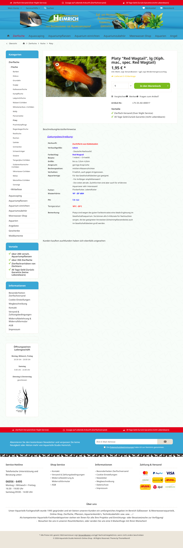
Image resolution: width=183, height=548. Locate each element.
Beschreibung (50, 129)
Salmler (15, 142)
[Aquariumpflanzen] (59, 36)
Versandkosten (84, 535)
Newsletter (102, 477)
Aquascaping (15, 195)
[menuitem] (167, 8)
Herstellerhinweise (66, 129)
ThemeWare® (124, 538)
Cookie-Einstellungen (19, 299)
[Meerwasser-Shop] (140, 36)
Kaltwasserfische (19, 89)
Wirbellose (16, 189)
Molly (14, 111)
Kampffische (17, 93)
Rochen (15, 138)
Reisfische (16, 133)
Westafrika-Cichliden (21, 180)
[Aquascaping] (36, 36)
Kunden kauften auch (53, 240)
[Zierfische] (19, 36)
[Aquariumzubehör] (115, 36)
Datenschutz (103, 484)
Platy (14, 120)
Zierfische (14, 62)
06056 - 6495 (14, 481)
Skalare (15, 155)
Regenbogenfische (20, 129)
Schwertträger (18, 151)
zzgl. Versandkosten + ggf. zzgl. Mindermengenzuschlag (144, 72)
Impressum (14, 329)
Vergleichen (118, 96)
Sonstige (16, 184)
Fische (14, 67)
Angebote (14, 225)
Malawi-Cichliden (19, 102)
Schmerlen (17, 147)
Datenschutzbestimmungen (122, 447)
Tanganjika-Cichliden (21, 160)
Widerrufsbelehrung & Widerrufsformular (20, 320)
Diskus (15, 76)
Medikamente (16, 235)
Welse (15, 176)
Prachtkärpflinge (19, 124)
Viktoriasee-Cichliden (21, 171)
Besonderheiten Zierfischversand (17, 294)
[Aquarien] (160, 36)
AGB (11, 325)
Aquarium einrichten (19, 205)
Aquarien (13, 220)
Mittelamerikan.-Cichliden (23, 107)
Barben (15, 71)
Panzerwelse (17, 116)
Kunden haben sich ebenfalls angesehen (84, 240)
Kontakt (13, 307)
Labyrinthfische (19, 98)
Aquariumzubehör (18, 210)
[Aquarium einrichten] (87, 36)
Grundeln (16, 80)
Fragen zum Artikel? (148, 96)
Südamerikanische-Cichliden (20, 165)
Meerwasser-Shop (18, 215)
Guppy (15, 85)
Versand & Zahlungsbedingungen (20, 313)
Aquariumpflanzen (18, 200)
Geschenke (14, 230)
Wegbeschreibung (18, 303)
